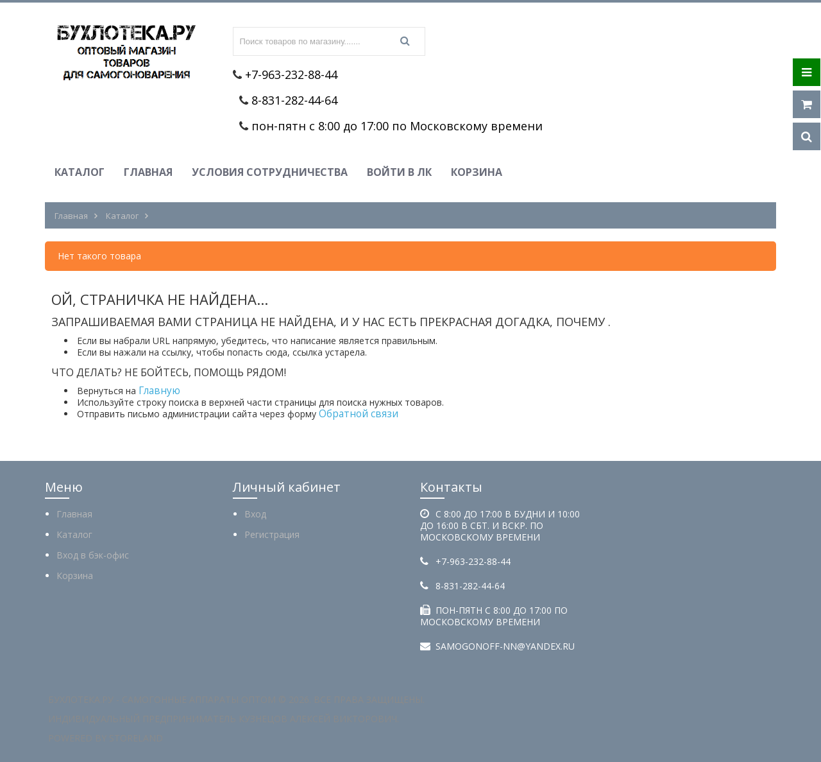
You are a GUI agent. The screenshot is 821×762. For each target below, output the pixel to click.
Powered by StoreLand (105, 738)
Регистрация (272, 534)
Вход (255, 514)
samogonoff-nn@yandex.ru (505, 646)
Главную (159, 390)
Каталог (80, 172)
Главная (148, 172)
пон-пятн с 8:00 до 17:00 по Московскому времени (397, 126)
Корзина (476, 172)
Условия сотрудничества (270, 172)
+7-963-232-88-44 (291, 74)
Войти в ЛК (399, 172)
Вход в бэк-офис (92, 555)
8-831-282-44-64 (294, 100)
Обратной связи (358, 413)
